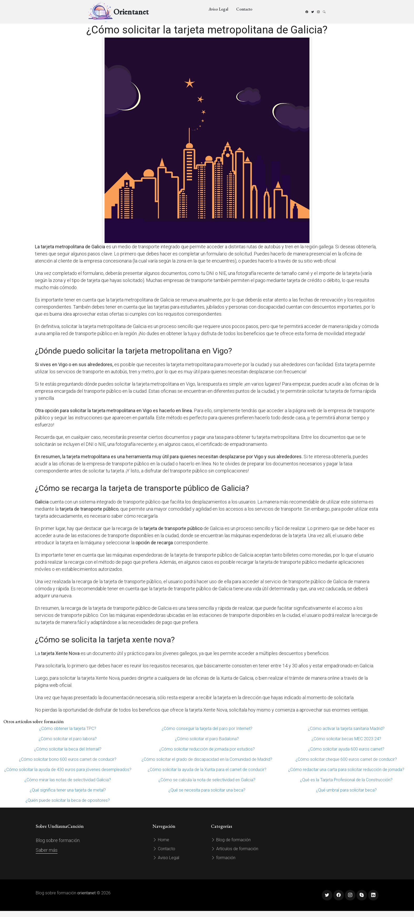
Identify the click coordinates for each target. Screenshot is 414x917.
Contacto (244, 9)
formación (223, 857)
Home (161, 839)
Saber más (47, 850)
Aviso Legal (218, 9)
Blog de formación (231, 839)
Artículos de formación (234, 848)
